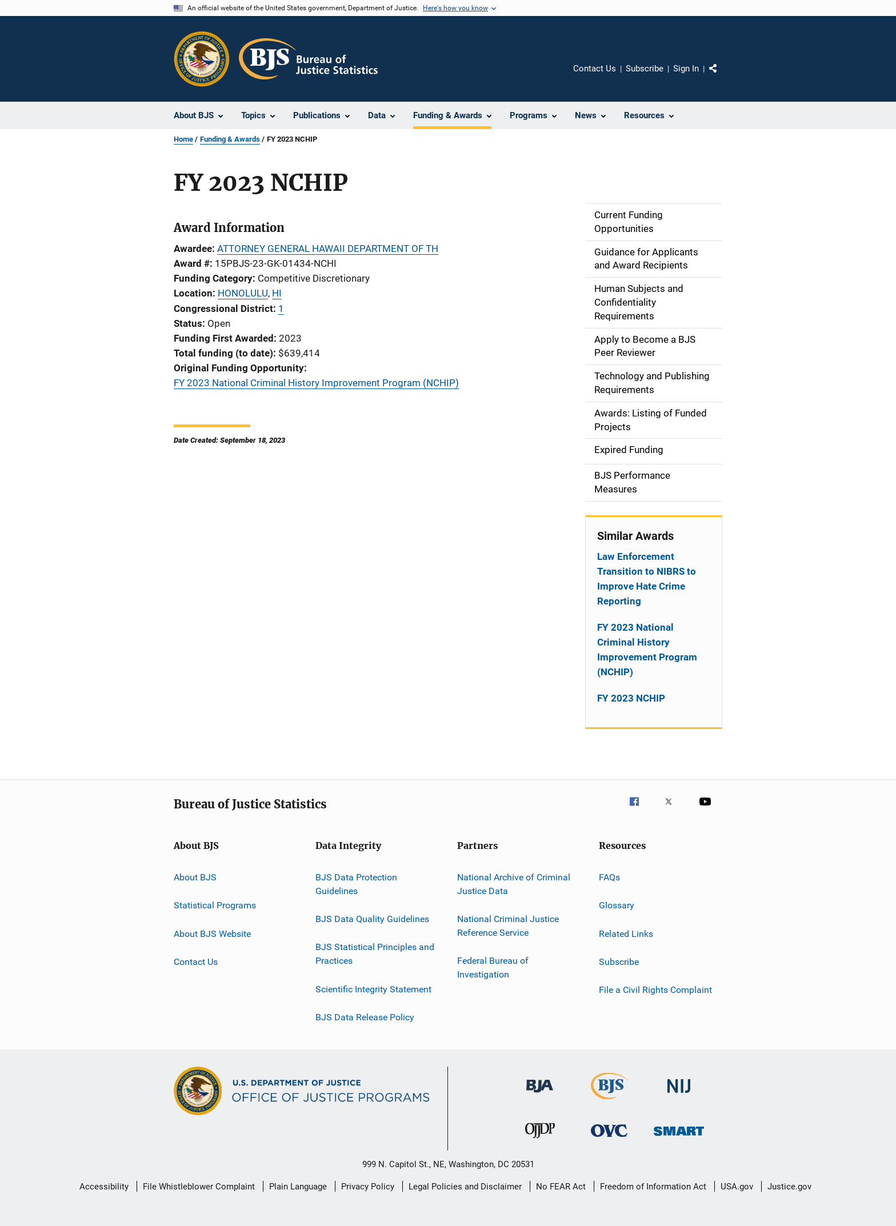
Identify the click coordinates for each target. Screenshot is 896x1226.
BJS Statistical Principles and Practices (374, 953)
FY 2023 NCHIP (631, 698)
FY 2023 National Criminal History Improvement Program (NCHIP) (316, 382)
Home (183, 139)
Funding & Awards (230, 139)
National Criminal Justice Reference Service (508, 926)
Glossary (616, 905)
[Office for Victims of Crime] (609, 1139)
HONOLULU (243, 293)
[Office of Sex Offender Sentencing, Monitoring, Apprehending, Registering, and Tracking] (679, 1138)
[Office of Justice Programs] (202, 59)
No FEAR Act (561, 1186)
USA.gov (737, 1186)
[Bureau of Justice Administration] (539, 1094)
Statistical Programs (215, 905)
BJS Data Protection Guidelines (356, 884)
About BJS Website (212, 933)
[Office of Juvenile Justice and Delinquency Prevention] (540, 1140)
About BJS (195, 877)
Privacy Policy (367, 1186)
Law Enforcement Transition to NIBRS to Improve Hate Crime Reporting (646, 579)
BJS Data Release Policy (364, 1017)
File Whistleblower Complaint (199, 1186)
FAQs (609, 877)
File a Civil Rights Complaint (655, 989)
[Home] (308, 58)
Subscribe (644, 68)
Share (722, 76)
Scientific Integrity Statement (373, 988)
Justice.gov (789, 1186)
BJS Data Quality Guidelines (372, 919)
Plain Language (298, 1186)
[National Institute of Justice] (678, 1095)
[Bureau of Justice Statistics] (609, 1101)
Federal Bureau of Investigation (493, 967)
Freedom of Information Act (653, 1186)
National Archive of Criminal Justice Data (513, 884)
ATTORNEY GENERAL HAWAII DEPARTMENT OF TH (327, 248)
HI (277, 293)
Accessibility (104, 1186)
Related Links (626, 933)
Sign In (686, 68)
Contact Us (594, 68)
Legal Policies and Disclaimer (465, 1186)
